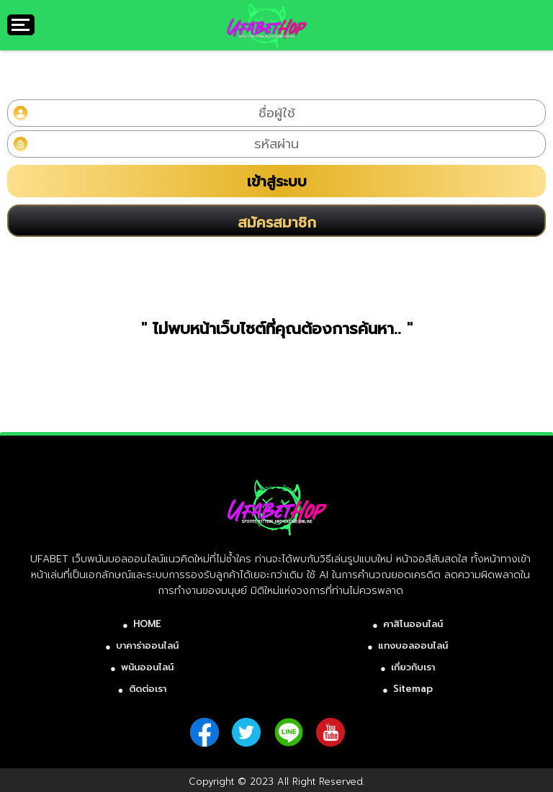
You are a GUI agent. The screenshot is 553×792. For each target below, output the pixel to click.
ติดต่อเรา (147, 689)
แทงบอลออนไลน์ (413, 645)
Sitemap (413, 689)
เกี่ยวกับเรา (413, 667)
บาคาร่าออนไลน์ (147, 645)
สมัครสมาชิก (277, 222)
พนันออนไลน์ (147, 667)
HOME (147, 624)
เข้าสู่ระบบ (277, 181)
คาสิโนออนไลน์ (413, 624)
